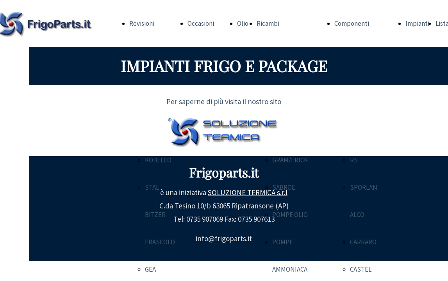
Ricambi (268, 23)
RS (354, 160)
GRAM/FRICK (290, 160)
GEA (150, 269)
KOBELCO (158, 160)
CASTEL (360, 269)
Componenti (351, 23)
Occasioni (200, 23)
